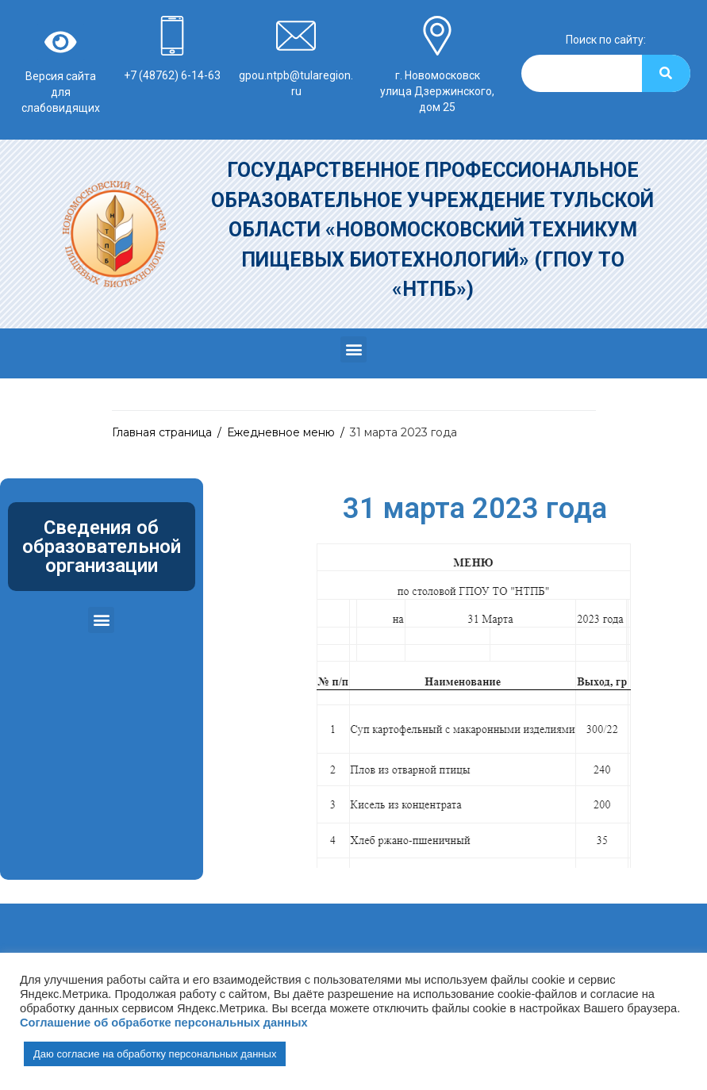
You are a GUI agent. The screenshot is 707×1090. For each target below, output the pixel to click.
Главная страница (162, 432)
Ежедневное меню (281, 432)
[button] (353, 349)
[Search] (666, 73)
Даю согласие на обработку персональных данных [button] (154, 1054)
